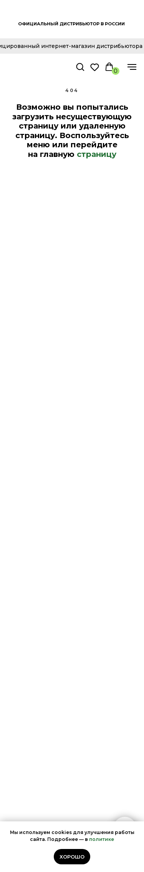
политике (101, 839)
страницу (96, 154)
